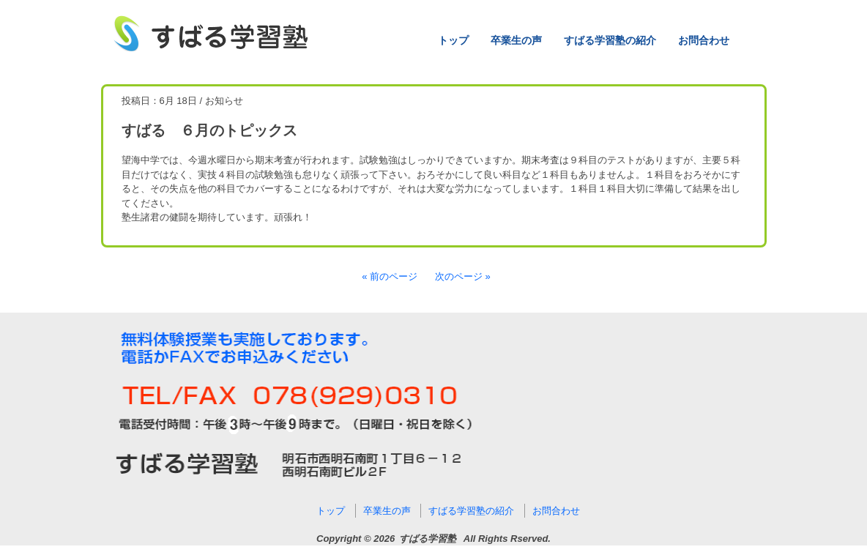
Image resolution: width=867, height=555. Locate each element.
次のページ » (463, 276)
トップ (453, 40)
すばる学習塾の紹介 (610, 40)
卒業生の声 (516, 40)
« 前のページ (389, 276)
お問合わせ (703, 40)
